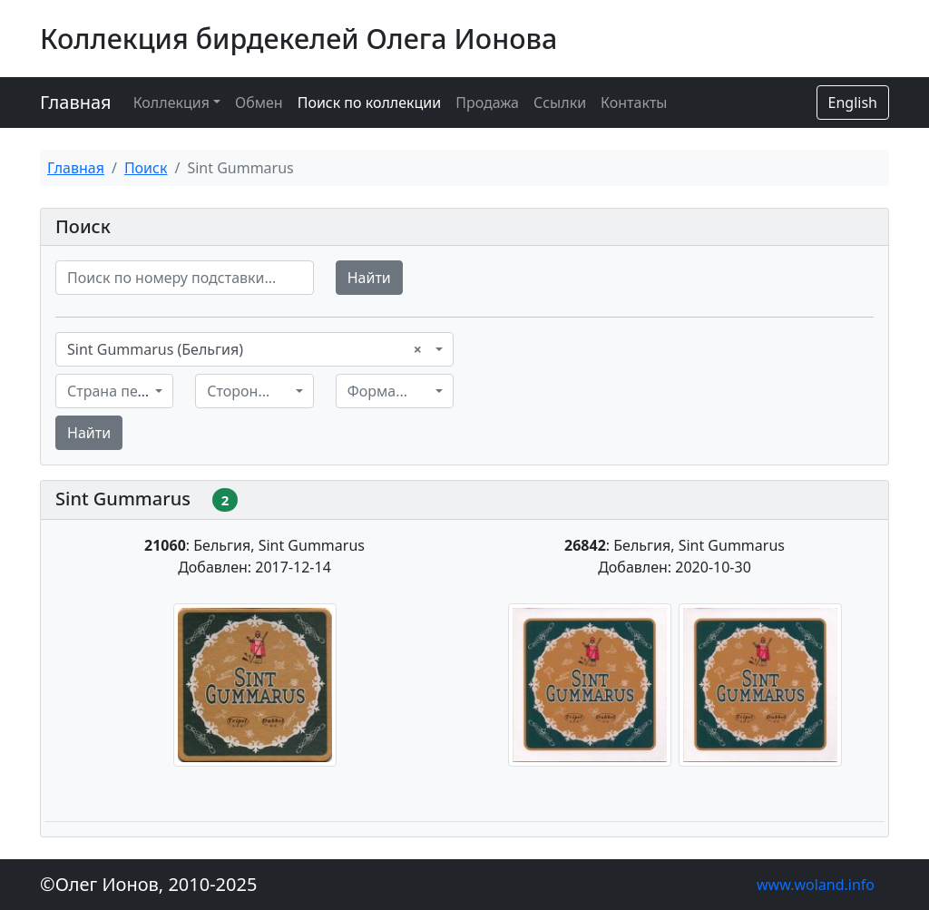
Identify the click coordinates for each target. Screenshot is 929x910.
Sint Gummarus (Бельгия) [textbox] (244, 349)
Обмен (259, 103)
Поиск (146, 168)
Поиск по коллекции (370, 103)
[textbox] (109, 391)
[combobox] (254, 349)
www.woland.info (816, 885)
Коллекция (171, 103)
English (852, 103)
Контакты (634, 103)
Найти (369, 278)
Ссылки (559, 103)
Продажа (487, 103)
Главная (76, 102)
